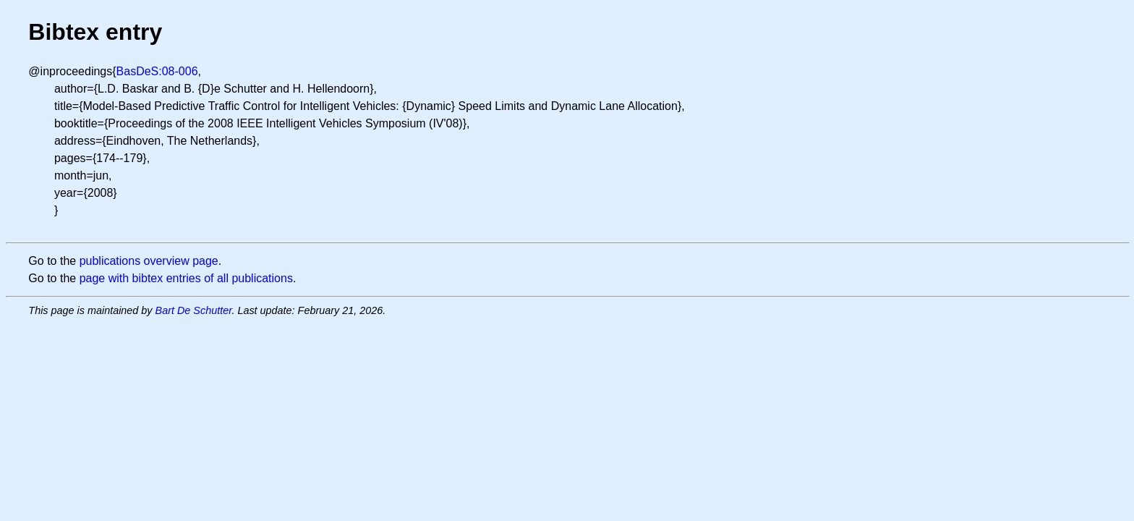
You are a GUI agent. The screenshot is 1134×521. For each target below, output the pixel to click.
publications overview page (149, 261)
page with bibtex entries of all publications (186, 278)
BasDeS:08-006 (157, 71)
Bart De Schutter (193, 310)
